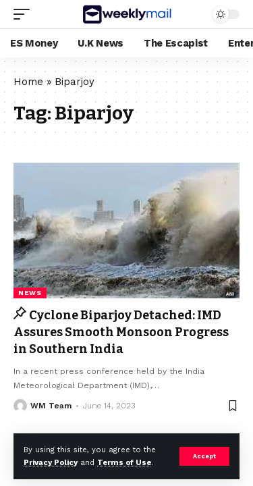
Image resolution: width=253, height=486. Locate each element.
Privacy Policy (51, 462)
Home (28, 82)
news (30, 292)
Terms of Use (124, 462)
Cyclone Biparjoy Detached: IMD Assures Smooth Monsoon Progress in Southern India (121, 332)
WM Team (51, 405)
